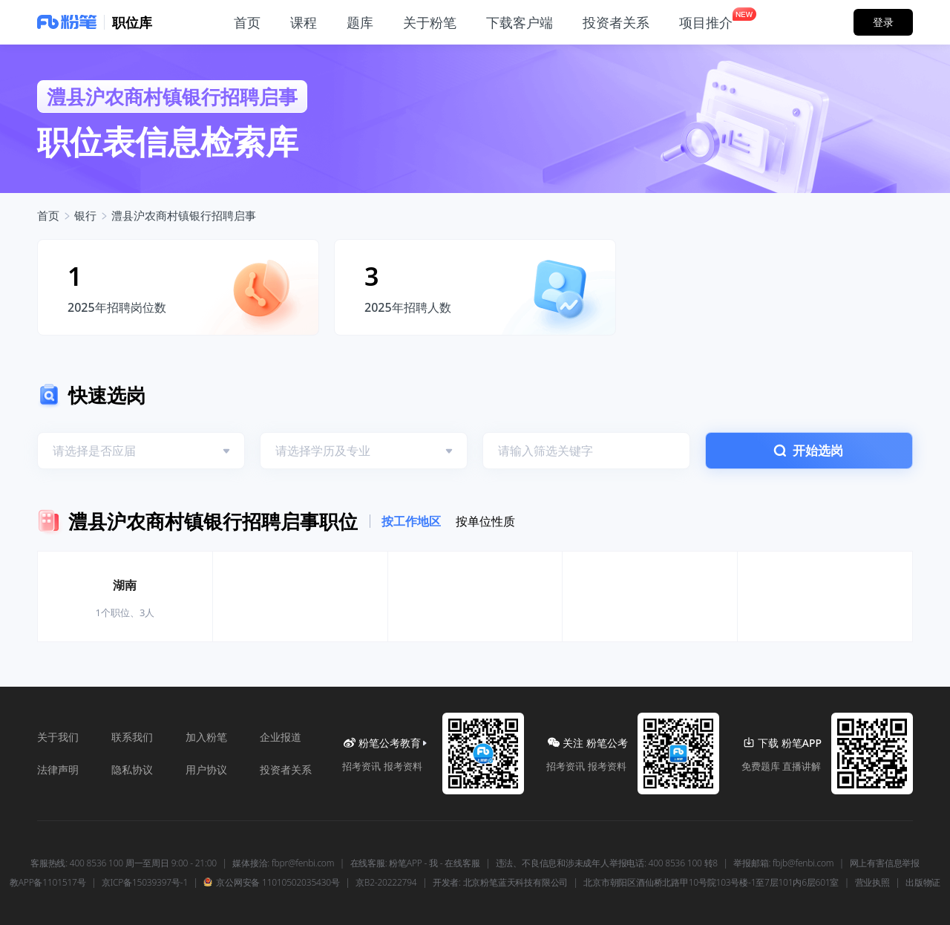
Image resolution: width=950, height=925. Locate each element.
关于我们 (58, 737)
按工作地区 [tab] (411, 521)
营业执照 (872, 882)
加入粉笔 (206, 737)
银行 (85, 215)
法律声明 (58, 769)
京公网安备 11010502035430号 (271, 882)
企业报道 (280, 737)
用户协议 (206, 769)
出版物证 (922, 882)
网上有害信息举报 (885, 863)
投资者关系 (286, 769)
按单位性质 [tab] (485, 521)
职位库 (132, 22)
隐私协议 (132, 769)
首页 (48, 215)
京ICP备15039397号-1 (145, 882)
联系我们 (132, 737)
